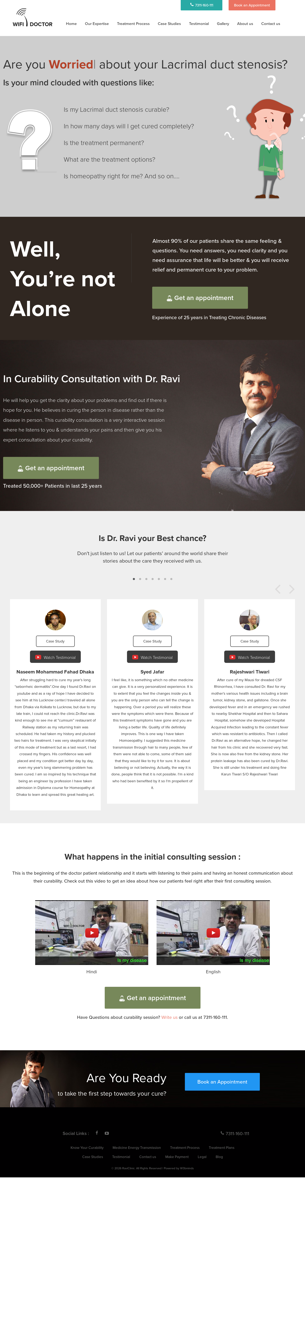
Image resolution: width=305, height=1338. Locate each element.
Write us (169, 1017)
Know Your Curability (87, 1147)
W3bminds (187, 1168)
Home (71, 23)
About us (245, 23)
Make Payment (177, 1156)
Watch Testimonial (55, 657)
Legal (202, 1156)
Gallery (223, 23)
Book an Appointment (252, 5)
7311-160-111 (201, 5)
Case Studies (169, 23)
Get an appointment (200, 297)
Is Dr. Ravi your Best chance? (152, 538)
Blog (219, 1156)
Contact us (270, 23)
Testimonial (199, 23)
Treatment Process (133, 23)
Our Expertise (97, 23)
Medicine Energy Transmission (137, 1147)
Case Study (55, 641)
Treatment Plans (221, 1147)
